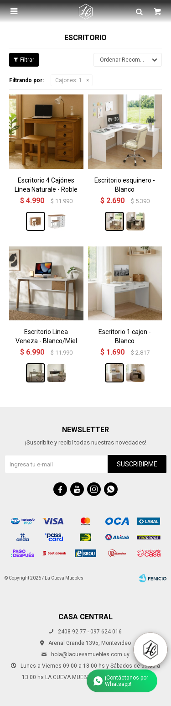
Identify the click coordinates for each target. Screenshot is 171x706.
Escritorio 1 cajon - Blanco (124, 336)
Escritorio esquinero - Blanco (124, 185)
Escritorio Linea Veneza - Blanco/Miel (46, 336)
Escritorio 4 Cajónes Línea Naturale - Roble (46, 185)
